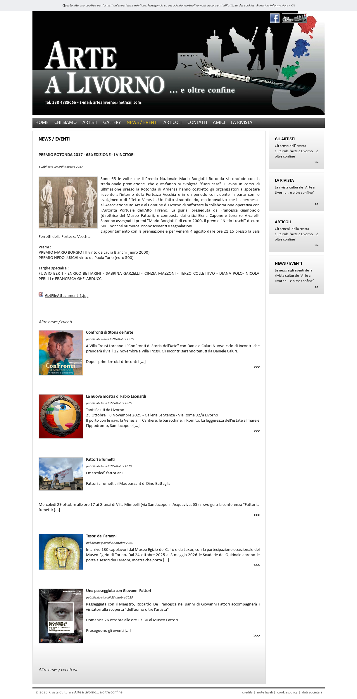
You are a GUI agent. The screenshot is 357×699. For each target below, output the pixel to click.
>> (316, 163)
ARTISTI (89, 122)
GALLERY (112, 122)
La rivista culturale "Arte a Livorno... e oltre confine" (296, 186)
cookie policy (287, 692)
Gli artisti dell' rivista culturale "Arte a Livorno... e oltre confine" (296, 147)
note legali (265, 692)
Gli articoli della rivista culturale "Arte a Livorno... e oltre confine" (296, 230)
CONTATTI (197, 122)
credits (247, 692)
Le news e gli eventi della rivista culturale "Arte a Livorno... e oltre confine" (296, 272)
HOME (42, 122)
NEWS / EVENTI (142, 122)
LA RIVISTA (241, 122)
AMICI (219, 122)
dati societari (312, 692)
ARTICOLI (172, 122)
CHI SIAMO (65, 122)
